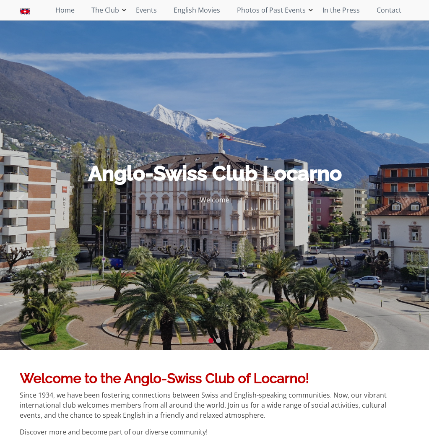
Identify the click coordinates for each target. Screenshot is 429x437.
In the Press (341, 10)
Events (146, 10)
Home (65, 10)
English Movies (197, 10)
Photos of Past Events (271, 10)
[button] (21, 198)
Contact (389, 10)
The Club (105, 10)
